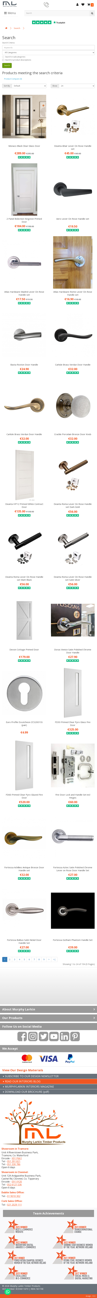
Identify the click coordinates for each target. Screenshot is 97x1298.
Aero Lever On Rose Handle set (72, 218)
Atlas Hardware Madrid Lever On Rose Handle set (24, 293)
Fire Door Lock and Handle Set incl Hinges (72, 796)
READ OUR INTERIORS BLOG (23, 1081)
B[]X (94, 1296)
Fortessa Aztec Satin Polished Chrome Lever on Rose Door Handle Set (72, 869)
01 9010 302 (13, 1196)
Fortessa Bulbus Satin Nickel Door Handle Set (24, 941)
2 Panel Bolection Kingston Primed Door (24, 220)
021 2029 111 (14, 1204)
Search (17, 28)
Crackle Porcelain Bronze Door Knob (72, 434)
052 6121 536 (14, 1184)
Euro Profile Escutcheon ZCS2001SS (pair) (24, 724)
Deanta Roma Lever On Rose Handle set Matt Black (24, 578)
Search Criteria (8, 42)
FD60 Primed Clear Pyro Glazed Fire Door (24, 796)
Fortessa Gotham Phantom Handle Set (73, 939)
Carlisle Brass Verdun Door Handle (72, 364)
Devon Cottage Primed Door (24, 649)
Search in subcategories (13, 57)
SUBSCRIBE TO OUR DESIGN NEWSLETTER (32, 1076)
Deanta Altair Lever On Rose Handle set (72, 147)
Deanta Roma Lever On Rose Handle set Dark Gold (73, 505)
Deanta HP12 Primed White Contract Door (24, 505)
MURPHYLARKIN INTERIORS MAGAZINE (29, 1086)
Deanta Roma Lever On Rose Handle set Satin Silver (73, 578)
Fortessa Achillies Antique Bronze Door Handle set (24, 869)
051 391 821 (13, 1161)
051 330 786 (13, 1164)
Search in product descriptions (16, 60)
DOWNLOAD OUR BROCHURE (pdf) (27, 1091)
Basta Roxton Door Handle (24, 364)
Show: (54, 86)
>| (54, 959)
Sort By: (7, 86)
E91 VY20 (17, 1181)
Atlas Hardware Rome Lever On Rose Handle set (72, 293)
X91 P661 (17, 1158)
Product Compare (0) (13, 79)
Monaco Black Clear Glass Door (24, 145)
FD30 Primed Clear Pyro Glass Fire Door (72, 724)
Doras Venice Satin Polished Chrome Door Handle (72, 651)
